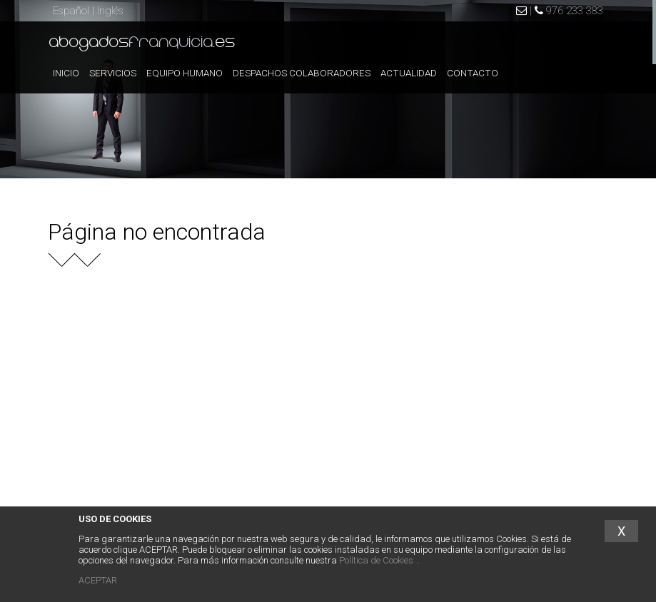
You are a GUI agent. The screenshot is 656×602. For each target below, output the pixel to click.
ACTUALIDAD (408, 72)
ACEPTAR (98, 580)
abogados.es (142, 43)
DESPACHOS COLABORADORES (301, 72)
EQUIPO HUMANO (184, 72)
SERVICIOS (112, 72)
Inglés (110, 10)
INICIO (66, 72)
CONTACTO (472, 72)
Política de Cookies (376, 560)
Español (71, 10)
